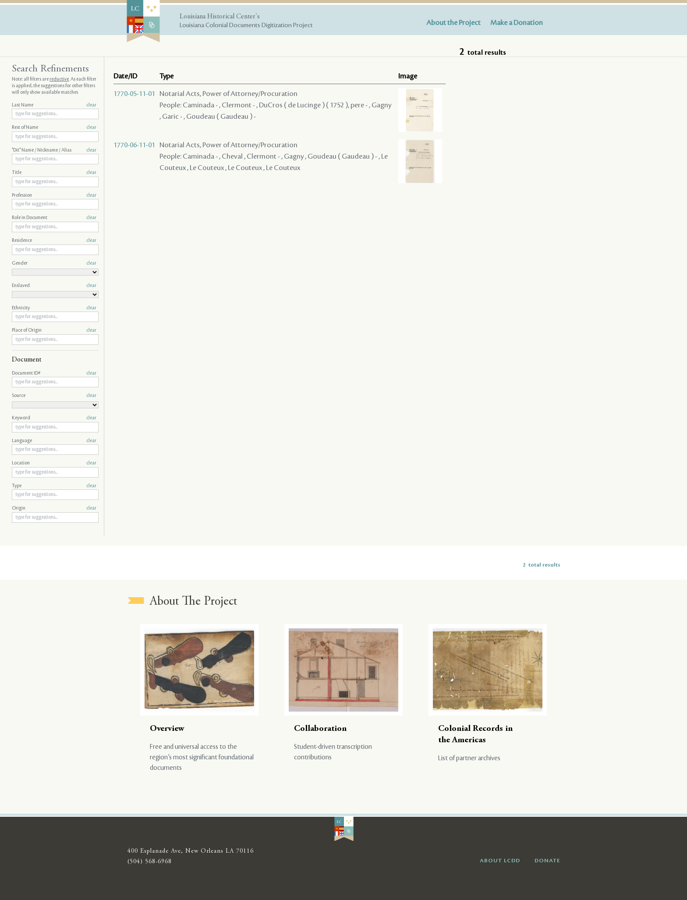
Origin (54, 508)
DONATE (547, 860)
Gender (54, 263)
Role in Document (54, 218)
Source (54, 396)
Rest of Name (54, 127)
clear (91, 105)
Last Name (54, 105)
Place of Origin (54, 330)
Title (54, 173)
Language (54, 441)
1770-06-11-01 (134, 145)
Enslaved (54, 286)
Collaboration (320, 728)
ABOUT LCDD (500, 860)
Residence (54, 240)
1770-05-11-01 (134, 94)
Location (54, 463)
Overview (167, 728)
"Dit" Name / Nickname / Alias (54, 150)
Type (54, 486)
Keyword (54, 418)
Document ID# (54, 373)
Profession (54, 195)
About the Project (453, 23)
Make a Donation (516, 23)
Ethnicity (54, 308)
